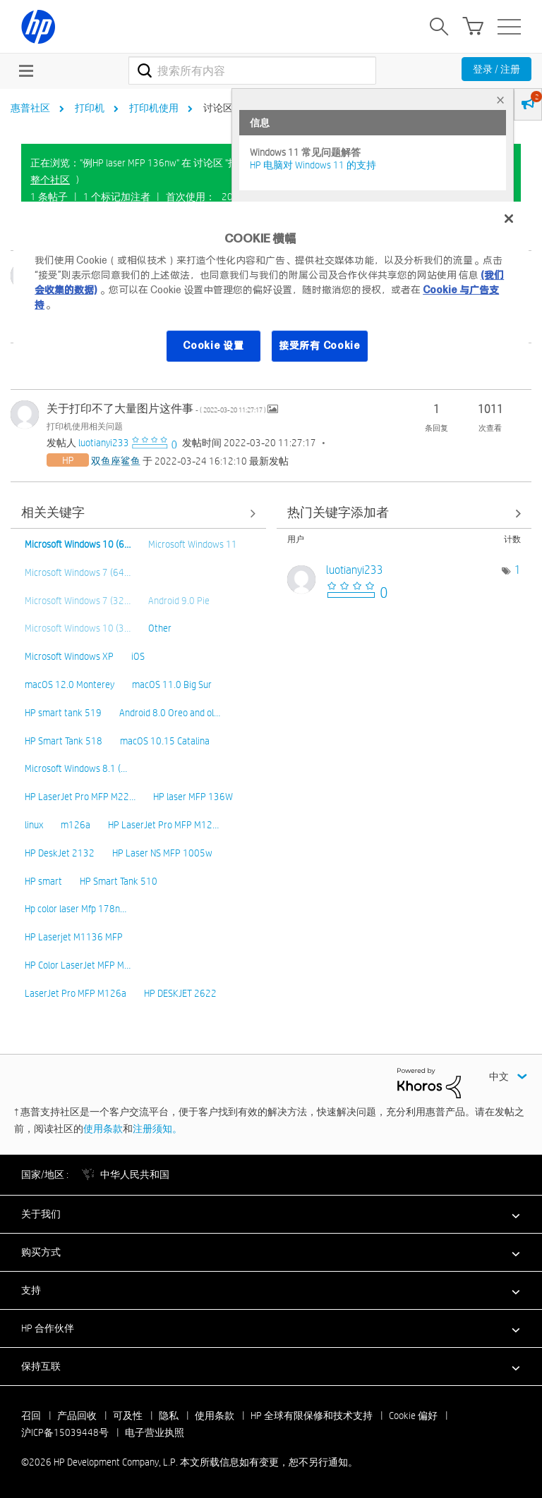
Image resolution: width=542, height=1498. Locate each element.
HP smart (43, 881)
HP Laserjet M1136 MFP (74, 937)
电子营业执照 (154, 1432)
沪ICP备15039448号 (65, 1432)
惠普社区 (30, 108)
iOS (138, 656)
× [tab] (500, 100)
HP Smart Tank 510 (118, 881)
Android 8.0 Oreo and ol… (169, 712)
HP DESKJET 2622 (180, 993)
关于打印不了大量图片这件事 (157, 408)
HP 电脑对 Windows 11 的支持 (313, 165)
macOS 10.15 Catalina (165, 741)
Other (159, 628)
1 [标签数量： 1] (517, 570)
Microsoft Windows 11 (192, 544)
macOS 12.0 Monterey (69, 684)
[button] (271, 1214)
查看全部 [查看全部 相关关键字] (138, 513)
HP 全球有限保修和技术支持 (312, 1415)
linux (34, 824)
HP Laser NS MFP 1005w (162, 853)
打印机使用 (154, 108)
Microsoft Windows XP (69, 656)
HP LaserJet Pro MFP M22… (80, 796)
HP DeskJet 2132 (60, 853)
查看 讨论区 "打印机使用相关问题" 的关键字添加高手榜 (404, 513)
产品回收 (77, 1415)
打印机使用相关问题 (85, 425)
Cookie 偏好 (413, 1415)
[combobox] (252, 70)
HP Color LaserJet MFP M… (78, 965)
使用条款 (103, 1128)
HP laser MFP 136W (193, 796)
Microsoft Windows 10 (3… (78, 628)
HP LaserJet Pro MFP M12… (163, 824)
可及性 (128, 1415)
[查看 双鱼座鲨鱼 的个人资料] (115, 461)
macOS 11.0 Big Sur (172, 684)
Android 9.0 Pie (179, 600)
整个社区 (50, 179)
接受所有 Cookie (320, 345)
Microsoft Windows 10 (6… (78, 544)
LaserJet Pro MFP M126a (75, 993)
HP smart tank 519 (63, 712)
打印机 (89, 108)
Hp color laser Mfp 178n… (75, 908)
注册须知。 (157, 1128)
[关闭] (508, 218)
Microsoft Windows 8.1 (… (76, 768)
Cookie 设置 (213, 345)
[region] (271, 291)
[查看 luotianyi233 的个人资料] (103, 442)
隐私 (169, 1415)
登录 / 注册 (496, 69)
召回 (31, 1415)
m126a (75, 824)
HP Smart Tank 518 (63, 741)
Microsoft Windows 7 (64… (78, 572)
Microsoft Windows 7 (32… (78, 600)
